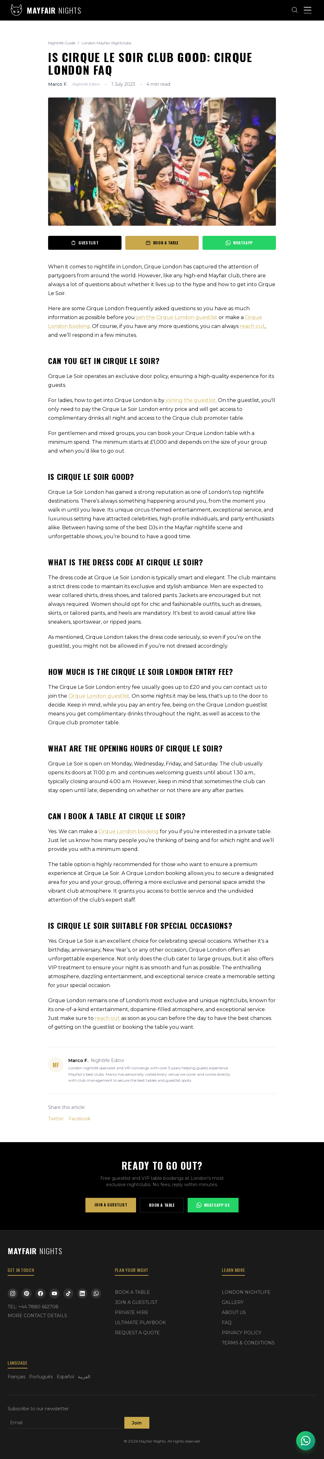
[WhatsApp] (96, 1293)
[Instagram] (13, 1293)
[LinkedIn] (82, 1293)
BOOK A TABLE (162, 242)
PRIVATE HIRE (131, 1312)
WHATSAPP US (213, 1205)
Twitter (56, 1119)
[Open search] (295, 10)
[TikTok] (68, 1293)
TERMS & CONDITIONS (248, 1343)
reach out (252, 326)
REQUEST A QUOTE (137, 1333)
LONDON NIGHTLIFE (246, 1292)
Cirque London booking (128, 831)
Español (65, 1377)
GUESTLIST (84, 242)
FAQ (227, 1322)
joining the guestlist (191, 400)
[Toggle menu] (307, 10)
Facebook (79, 1119)
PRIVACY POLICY (241, 1333)
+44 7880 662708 (38, 1307)
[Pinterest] (27, 1293)
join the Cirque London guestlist (176, 317)
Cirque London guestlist (98, 696)
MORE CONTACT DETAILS (37, 1315)
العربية (84, 1377)
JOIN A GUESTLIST (111, 1204)
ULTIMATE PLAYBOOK (140, 1322)
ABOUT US (234, 1312)
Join (137, 1423)
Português (41, 1377)
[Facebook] (40, 1293)
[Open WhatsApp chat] (305, 1440)
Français (16, 1377)
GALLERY (233, 1302)
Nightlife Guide (61, 43)
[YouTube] (54, 1293)
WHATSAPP (239, 242)
